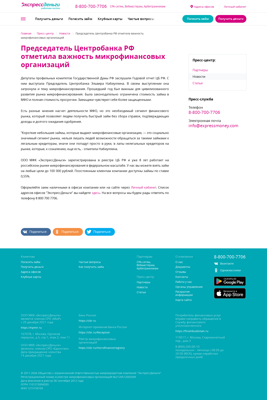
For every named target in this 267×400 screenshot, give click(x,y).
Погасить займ (80, 19)
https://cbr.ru (87, 320)
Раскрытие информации (184, 293)
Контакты (181, 277)
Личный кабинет (235, 6)
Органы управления (189, 287)
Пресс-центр (45, 33)
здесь (96, 193)
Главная (26, 33)
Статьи (198, 83)
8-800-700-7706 (91, 6)
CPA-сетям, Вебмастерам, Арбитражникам (137, 6)
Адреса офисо (202, 6)
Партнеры (200, 70)
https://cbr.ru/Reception (94, 332)
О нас (179, 262)
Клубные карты (110, 19)
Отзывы (180, 272)
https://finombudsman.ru (191, 331)
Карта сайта (183, 300)
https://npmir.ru (31, 327)
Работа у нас (183, 282)
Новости (64, 33)
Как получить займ (91, 267)
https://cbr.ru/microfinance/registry (102, 348)
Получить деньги (49, 19)
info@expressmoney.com (213, 125)
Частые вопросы (141, 19)
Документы (182, 267)
